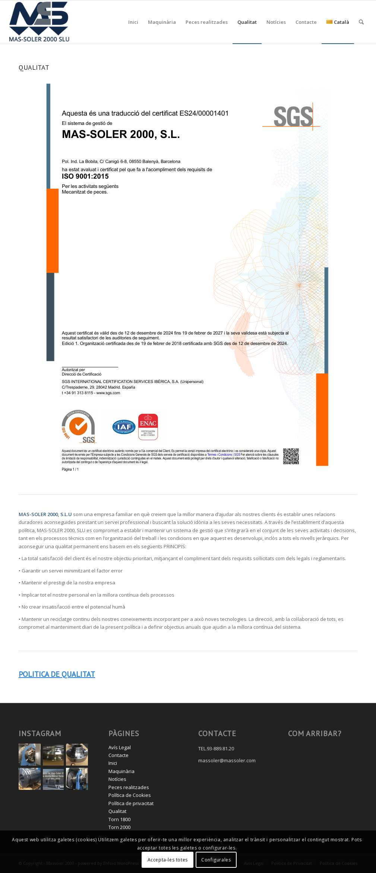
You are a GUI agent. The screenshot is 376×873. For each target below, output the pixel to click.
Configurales (216, 860)
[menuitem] (133, 22)
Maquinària (121, 771)
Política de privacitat (131, 803)
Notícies (117, 779)
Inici (112, 763)
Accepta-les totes (168, 860)
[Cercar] (361, 22)
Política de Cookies (129, 795)
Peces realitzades (128, 787)
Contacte (118, 755)
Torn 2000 (119, 827)
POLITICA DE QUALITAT (57, 674)
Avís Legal (119, 747)
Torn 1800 (119, 819)
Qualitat (117, 811)
